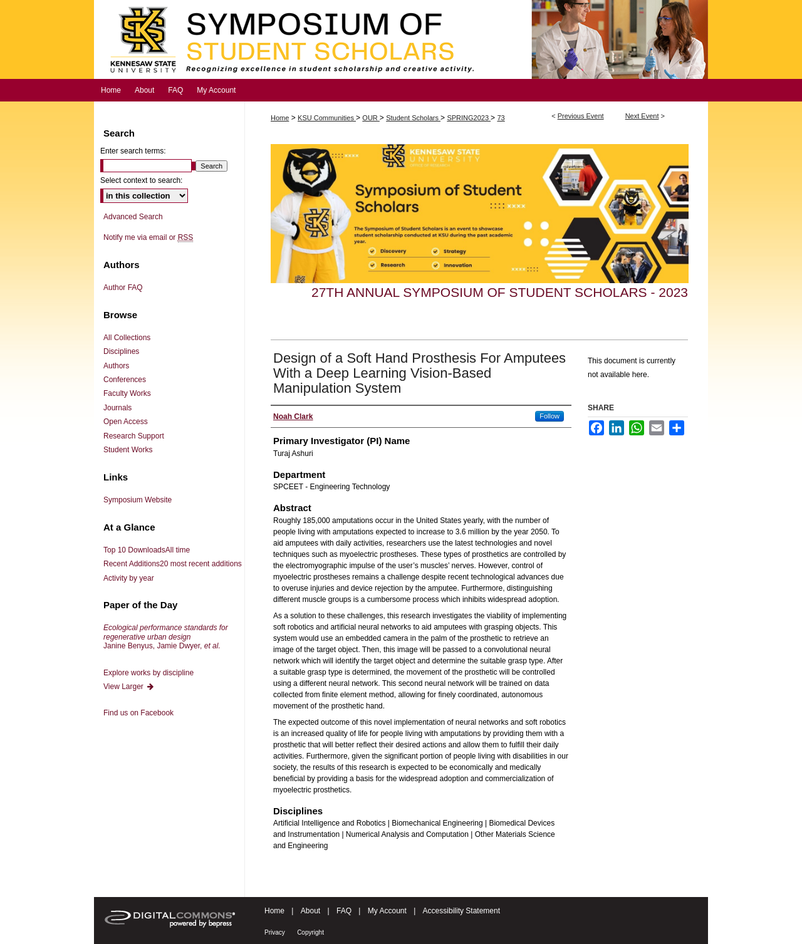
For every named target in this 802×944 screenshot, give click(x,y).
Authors (116, 365)
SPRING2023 (469, 118)
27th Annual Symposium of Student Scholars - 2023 (499, 292)
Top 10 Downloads (146, 550)
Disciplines (121, 351)
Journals (117, 407)
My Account (387, 910)
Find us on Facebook (138, 712)
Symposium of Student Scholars (401, 39)
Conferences (124, 379)
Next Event (642, 116)
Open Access (125, 421)
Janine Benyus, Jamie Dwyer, (165, 636)
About (310, 910)
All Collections (126, 337)
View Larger (129, 686)
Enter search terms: (133, 151)
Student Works (127, 449)
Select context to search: (141, 180)
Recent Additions (172, 563)
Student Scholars (413, 118)
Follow (549, 416)
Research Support (133, 436)
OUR (371, 118)
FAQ (344, 910)
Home (280, 118)
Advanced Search (133, 216)
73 (500, 118)
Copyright (310, 932)
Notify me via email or (148, 237)
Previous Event (581, 116)
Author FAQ (123, 287)
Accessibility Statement (461, 910)
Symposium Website (137, 499)
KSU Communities (327, 118)
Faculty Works (127, 393)
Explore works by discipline (148, 672)
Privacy (274, 932)
